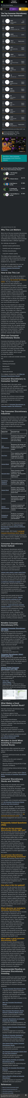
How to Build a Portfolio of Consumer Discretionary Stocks (14, 774)
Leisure (3, 498)
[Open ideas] (14, 9)
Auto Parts (4, 455)
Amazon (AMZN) (7, 682)
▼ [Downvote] (3, 22)
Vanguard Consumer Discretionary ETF (9, 1089)
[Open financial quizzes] (4, 9)
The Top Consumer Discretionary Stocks (14, 988)
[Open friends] (23, 9)
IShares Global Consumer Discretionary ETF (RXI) (10, 668)
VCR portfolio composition (7, 1091)
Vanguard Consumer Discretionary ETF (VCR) (13, 629)
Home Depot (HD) (7, 684)
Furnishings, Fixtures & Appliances (5, 482)
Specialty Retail (6, 473)
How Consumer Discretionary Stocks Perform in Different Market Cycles (13, 526)
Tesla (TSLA (6, 680)
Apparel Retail (5, 490)
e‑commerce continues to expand (10, 581)
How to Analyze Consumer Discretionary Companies (11, 268)
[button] (25, 1095)
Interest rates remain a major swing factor (13, 572)
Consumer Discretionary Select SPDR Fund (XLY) (12, 655)
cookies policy (14, 1096)
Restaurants (5, 438)
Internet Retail (5, 464)
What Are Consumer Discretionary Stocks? (10, 1087)
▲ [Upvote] (3, 20)
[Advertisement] (14, 212)
